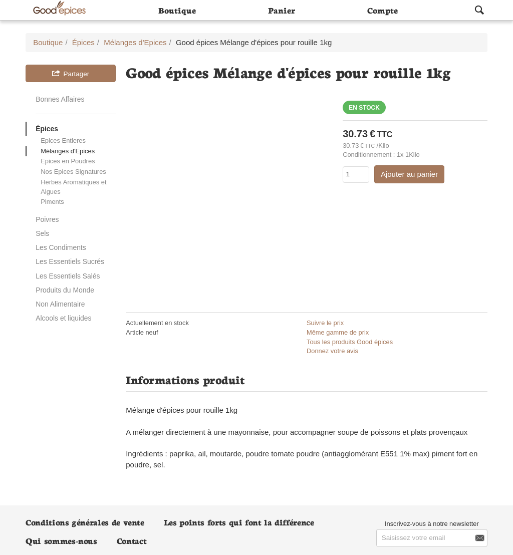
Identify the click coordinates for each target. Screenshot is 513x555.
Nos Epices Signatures (73, 171)
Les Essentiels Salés (68, 276)
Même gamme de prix (338, 332)
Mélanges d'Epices (68, 151)
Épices (47, 129)
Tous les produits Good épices (350, 342)
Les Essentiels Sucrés (70, 261)
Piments (52, 201)
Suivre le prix (325, 323)
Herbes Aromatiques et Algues (73, 186)
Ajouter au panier (409, 174)
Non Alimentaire (60, 304)
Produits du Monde (65, 290)
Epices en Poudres (68, 161)
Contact (131, 540)
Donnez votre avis (332, 351)
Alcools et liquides (63, 318)
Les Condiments (61, 247)
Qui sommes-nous (61, 540)
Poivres (47, 219)
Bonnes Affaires (60, 99)
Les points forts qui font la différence (239, 521)
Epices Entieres (63, 140)
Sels (42, 233)
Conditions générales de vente (85, 521)
